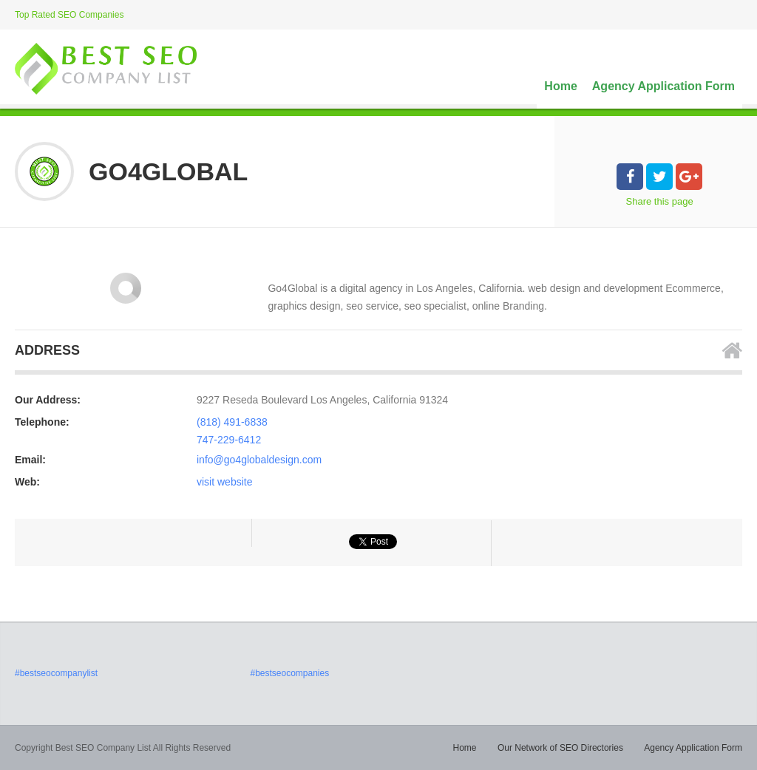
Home (560, 86)
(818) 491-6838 (232, 422)
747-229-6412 (229, 440)
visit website (224, 482)
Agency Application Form (663, 86)
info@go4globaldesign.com (259, 460)
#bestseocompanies (289, 673)
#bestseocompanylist (56, 673)
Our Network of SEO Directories (560, 748)
